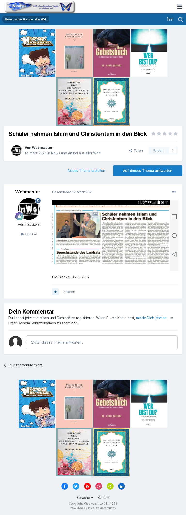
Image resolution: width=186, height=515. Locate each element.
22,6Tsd (29, 234)
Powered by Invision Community (93, 508)
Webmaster (42, 148)
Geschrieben (72, 192)
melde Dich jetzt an (151, 318)
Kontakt (103, 497)
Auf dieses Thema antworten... (57, 342)
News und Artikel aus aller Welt (75, 153)
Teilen (136, 150)
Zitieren (69, 292)
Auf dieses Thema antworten (147, 171)
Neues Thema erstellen (86, 171)
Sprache (85, 497)
